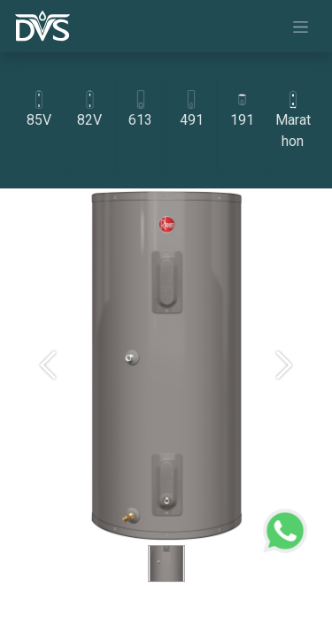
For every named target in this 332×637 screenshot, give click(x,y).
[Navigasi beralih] (300, 26)
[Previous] (48, 393)
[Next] (284, 393)
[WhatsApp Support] (285, 528)
